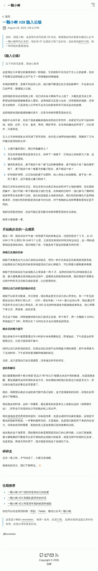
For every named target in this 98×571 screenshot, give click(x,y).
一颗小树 (11, 5)
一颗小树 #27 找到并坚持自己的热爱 (28, 492)
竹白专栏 (23, 41)
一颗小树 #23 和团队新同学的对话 (27, 498)
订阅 (59, 519)
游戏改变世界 (15, 416)
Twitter (42, 511)
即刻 (33, 511)
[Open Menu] (92, 5)
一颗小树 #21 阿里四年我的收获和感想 (29, 503)
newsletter (27, 519)
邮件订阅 (84, 41)
